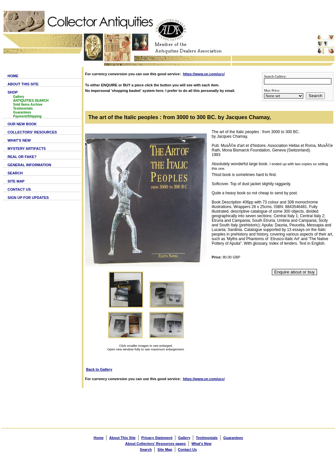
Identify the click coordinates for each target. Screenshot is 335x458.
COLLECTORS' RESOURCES (32, 132)
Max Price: (272, 90)
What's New (201, 444)
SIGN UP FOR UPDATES (28, 198)
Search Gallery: (275, 76)
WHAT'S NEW (19, 140)
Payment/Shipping (27, 116)
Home (99, 438)
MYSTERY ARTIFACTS (27, 148)
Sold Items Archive (28, 104)
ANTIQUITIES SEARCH (30, 100)
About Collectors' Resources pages (155, 444)
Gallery (18, 96)
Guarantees (22, 112)
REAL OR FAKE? (22, 157)
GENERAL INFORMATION (29, 165)
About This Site (122, 438)
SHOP (13, 92)
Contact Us (187, 449)
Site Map (164, 449)
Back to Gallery (99, 369)
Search (315, 95)
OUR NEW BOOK (22, 124)
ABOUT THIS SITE (23, 84)
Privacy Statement (156, 438)
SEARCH (15, 173)
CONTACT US (19, 189)
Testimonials (23, 108)
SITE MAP (16, 181)
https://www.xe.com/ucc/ (204, 74)
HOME (13, 76)
